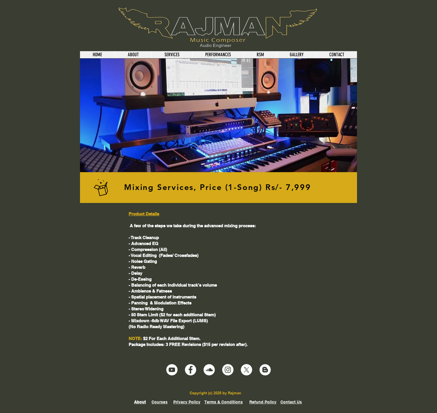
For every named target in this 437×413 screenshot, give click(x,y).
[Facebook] (190, 369)
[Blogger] (265, 369)
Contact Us (291, 402)
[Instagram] (227, 369)
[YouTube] (172, 369)
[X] (246, 369)
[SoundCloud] (209, 369)
